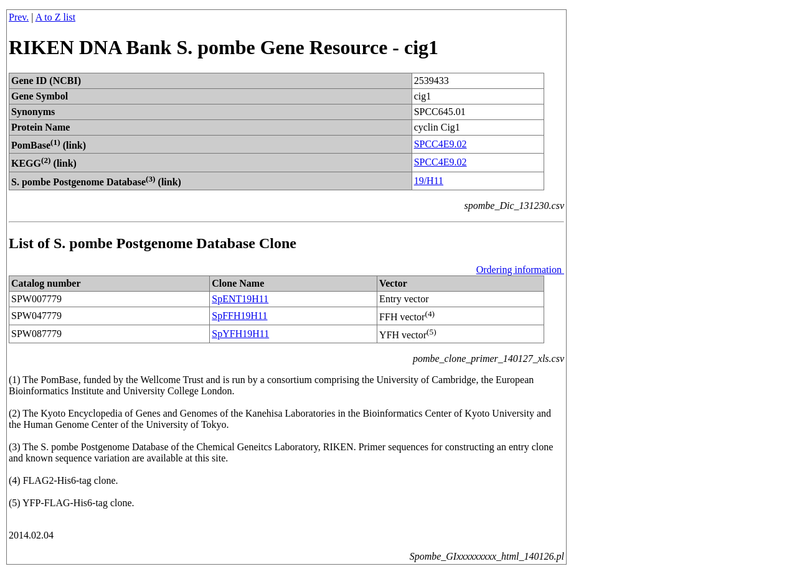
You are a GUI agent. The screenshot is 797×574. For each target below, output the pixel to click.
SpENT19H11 (240, 299)
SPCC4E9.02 (440, 144)
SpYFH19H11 (240, 333)
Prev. (19, 17)
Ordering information (520, 269)
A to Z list (55, 17)
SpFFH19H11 (239, 315)
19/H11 (428, 180)
